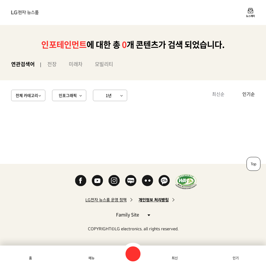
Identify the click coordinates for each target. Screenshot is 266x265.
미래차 (76, 64)
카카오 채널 (164, 180)
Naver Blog (130, 180)
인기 (236, 258)
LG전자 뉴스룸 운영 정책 (106, 199)
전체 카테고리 (27, 95)
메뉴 (91, 258)
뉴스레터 (250, 16)
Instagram (114, 180)
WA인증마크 (186, 181)
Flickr (147, 180)
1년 (109, 95)
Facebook (80, 180)
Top (253, 164)
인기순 (248, 94)
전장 (51, 64)
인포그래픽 (68, 95)
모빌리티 (104, 64)
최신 (175, 258)
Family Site (133, 214)
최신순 (218, 94)
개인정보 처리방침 (154, 199)
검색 (133, 253)
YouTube (97, 180)
